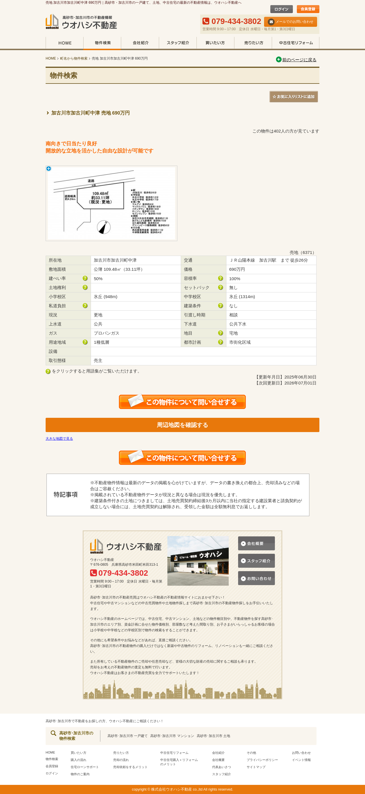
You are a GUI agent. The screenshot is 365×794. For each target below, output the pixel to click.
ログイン (52, 773)
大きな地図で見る (59, 439)
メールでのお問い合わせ (290, 22)
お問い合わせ (301, 752)
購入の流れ (78, 760)
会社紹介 (140, 43)
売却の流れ (121, 760)
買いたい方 (215, 43)
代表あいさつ (221, 767)
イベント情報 (301, 760)
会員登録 (52, 766)
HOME (64, 43)
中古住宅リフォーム (295, 43)
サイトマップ (256, 767)
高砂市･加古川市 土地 (213, 736)
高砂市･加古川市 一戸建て (128, 736)
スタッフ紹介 (177, 43)
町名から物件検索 (74, 58)
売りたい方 (253, 43)
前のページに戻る (296, 59)
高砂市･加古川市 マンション (172, 736)
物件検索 (102, 43)
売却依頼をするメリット (130, 767)
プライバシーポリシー (262, 760)
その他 (251, 752)
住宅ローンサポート (85, 767)
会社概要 (218, 760)
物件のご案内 (80, 774)
